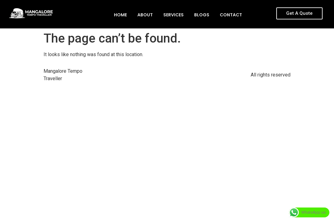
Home (120, 15)
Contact (231, 15)
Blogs (201, 15)
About (145, 15)
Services (173, 15)
